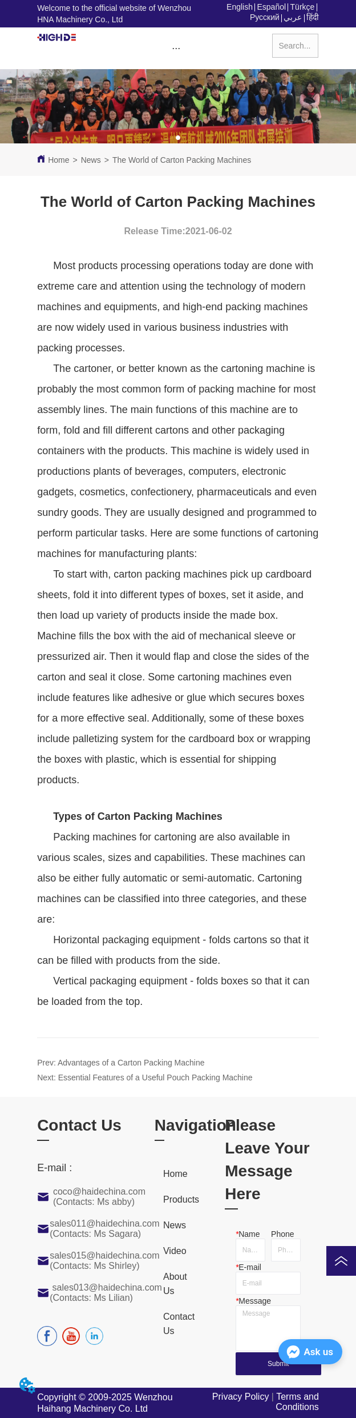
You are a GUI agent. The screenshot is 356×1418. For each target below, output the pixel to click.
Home (58, 160)
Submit (278, 1364)
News (91, 160)
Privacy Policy (240, 1396)
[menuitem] (176, 48)
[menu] (176, 48)
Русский (265, 17)
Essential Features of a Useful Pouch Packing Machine (155, 1077)
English (239, 6)
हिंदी (312, 17)
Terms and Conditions (297, 1402)
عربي (293, 17)
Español (271, 6)
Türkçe (302, 6)
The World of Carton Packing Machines (181, 160)
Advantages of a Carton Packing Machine (131, 1062)
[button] (176, 48)
